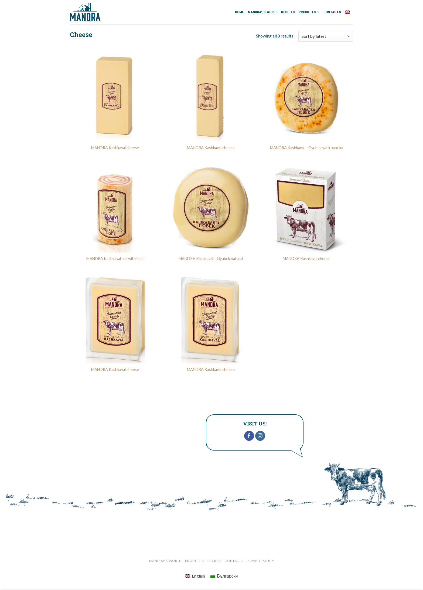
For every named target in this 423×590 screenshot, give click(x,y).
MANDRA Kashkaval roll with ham (115, 258)
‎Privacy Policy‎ (260, 561)
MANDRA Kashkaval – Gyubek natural (211, 258)
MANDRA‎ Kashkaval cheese (115, 147)
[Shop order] (325, 36)
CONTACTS (332, 12)
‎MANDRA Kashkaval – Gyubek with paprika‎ (306, 147)
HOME (239, 12)
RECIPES (288, 12)
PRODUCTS (309, 12)
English (349, 12)
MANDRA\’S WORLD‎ (263, 12)
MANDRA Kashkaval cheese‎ (115, 369)
